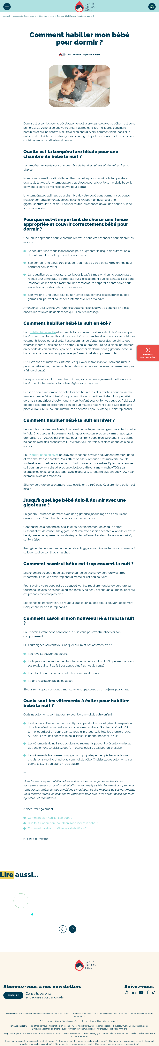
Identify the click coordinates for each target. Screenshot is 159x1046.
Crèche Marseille (111, 1021)
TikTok (153, 992)
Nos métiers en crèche (59, 1026)
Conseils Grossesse (51, 1033)
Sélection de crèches (152, 6)
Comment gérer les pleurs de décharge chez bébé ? (83, 1041)
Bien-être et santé (46, 16)
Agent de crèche (103, 1026)
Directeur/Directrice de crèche (46, 1029)
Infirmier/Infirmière (118, 1029)
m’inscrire (13, 995)
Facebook (148, 992)
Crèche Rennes (81, 1021)
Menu (7, 6)
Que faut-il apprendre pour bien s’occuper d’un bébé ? (63, 823)
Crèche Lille (90, 1014)
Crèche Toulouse (136, 1014)
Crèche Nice (96, 1021)
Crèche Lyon (104, 1014)
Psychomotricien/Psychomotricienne (78, 1029)
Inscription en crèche (47, 1014)
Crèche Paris (78, 1014)
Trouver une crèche (27, 1014)
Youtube (141, 992)
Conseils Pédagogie (91, 1033)
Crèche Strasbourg (64, 1021)
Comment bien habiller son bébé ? (50, 817)
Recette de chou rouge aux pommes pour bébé (117, 1044)
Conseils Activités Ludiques (141, 1033)
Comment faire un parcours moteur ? (126, 1041)
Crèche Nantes (46, 1021)
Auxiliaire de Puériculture (83, 1026)
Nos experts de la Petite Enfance (25, 1033)
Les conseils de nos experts (24, 16)
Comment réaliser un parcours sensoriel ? (74, 1044)
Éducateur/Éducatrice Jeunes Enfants (130, 1026)
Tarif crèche (64, 1014)
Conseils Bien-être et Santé (114, 1033)
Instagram (126, 992)
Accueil (85, 6)
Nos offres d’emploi (38, 1026)
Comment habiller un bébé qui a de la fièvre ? (57, 828)
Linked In (134, 992)
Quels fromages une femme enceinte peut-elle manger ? (31, 1041)
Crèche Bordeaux (119, 1014)
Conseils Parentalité (71, 1033)
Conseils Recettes (79, 1036)
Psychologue (102, 1029)
